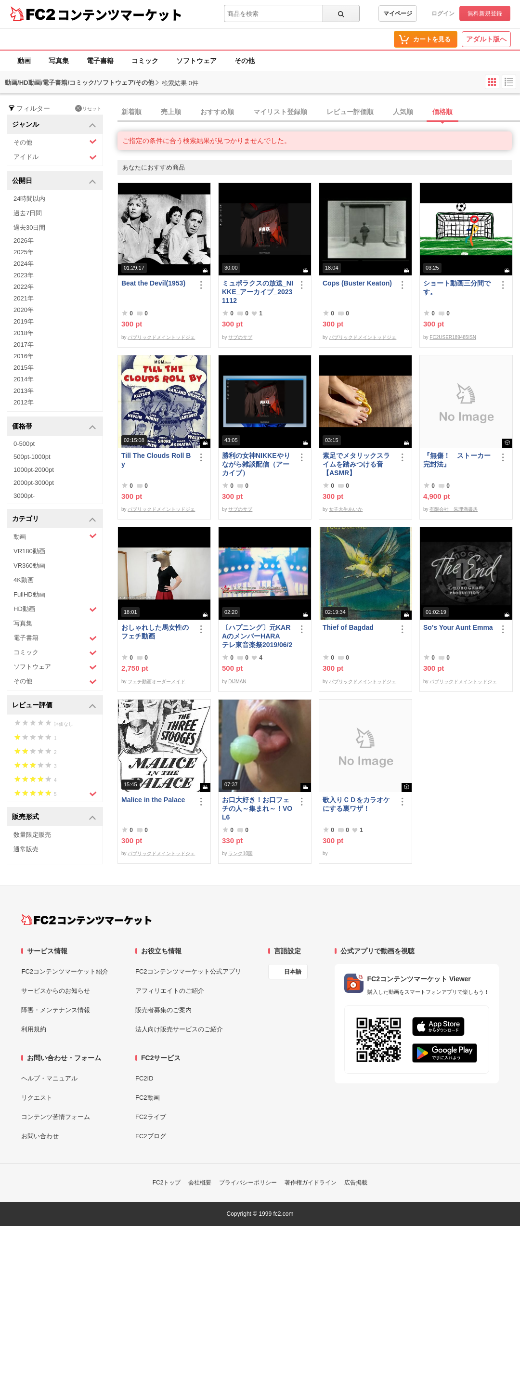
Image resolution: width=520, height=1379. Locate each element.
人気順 (403, 112)
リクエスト (36, 1097)
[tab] (318, 112)
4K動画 (23, 580)
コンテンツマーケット (119, 14)
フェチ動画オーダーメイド (156, 681)
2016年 (23, 356)
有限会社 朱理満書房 (453, 509)
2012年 (23, 402)
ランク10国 (240, 853)
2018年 (23, 333)
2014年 (23, 379)
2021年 (23, 298)
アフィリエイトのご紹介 (169, 990)
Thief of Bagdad (348, 627)
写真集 (59, 61)
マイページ (397, 13)
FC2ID (144, 1078)
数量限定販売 (32, 834)
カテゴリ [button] (54, 519)
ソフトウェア (196, 61)
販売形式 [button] (54, 817)
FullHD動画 (29, 594)
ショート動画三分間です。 (457, 287)
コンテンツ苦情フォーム (55, 1116)
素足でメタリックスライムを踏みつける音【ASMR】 (356, 464)
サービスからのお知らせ (55, 990)
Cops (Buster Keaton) (357, 283)
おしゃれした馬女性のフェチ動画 (155, 632)
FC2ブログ (150, 1136)
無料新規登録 (485, 13)
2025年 (23, 252)
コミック (144, 61)
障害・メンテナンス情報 (55, 1010)
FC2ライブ (150, 1116)
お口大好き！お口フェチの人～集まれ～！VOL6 (257, 808)
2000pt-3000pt (33, 482)
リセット (88, 108)
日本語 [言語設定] (292, 971)
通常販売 (26, 849)
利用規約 (33, 1029)
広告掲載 (355, 1182)
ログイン (443, 13)
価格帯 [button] (54, 426)
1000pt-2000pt (33, 469)
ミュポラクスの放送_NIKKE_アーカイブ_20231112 (257, 291)
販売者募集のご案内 (163, 1010)
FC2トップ (167, 1182)
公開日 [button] (54, 181)
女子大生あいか (346, 509)
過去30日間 (29, 227)
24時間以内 (29, 198)
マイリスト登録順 (280, 112)
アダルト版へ (486, 39)
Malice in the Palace (153, 800)
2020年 (23, 309)
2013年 (23, 390)
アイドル (55, 157)
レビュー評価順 (350, 112)
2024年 (23, 263)
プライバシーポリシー (248, 1182)
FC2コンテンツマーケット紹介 (64, 971)
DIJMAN (237, 681)
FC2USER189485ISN (452, 337)
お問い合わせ (40, 1136)
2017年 (23, 344)
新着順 (131, 112)
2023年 (23, 275)
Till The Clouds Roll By (156, 460)
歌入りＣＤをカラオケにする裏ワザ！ (356, 804)
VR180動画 (29, 551)
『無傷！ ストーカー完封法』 (457, 460)
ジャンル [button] (54, 125)
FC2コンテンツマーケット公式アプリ (188, 971)
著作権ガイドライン (311, 1182)
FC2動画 (147, 1097)
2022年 (23, 286)
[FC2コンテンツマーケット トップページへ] (86, 919)
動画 (24, 61)
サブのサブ (240, 337)
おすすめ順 (217, 112)
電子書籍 (100, 61)
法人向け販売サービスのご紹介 (179, 1029)
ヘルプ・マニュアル (49, 1078)
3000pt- (24, 495)
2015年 (23, 367)
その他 (244, 61)
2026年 (23, 240)
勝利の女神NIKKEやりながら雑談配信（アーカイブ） (256, 464)
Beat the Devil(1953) (153, 283)
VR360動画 (29, 565)
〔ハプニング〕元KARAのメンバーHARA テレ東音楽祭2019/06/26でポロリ (257, 636)
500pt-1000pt (32, 456)
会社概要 (199, 1182)
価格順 (442, 112)
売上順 (171, 112)
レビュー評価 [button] (54, 705)
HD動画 (55, 609)
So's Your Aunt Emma (458, 627)
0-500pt (24, 443)
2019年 (23, 321)
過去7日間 (27, 213)
